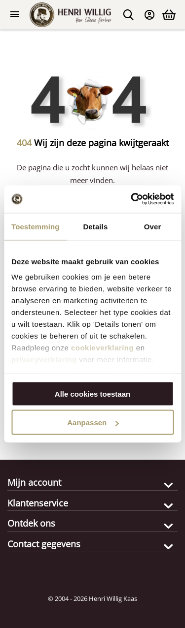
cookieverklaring (102, 348)
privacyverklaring (44, 359)
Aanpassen (92, 422)
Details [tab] (95, 226)
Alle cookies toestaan (92, 393)
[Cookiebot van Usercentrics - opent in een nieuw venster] (132, 199)
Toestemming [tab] (35, 226)
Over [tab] (152, 226)
